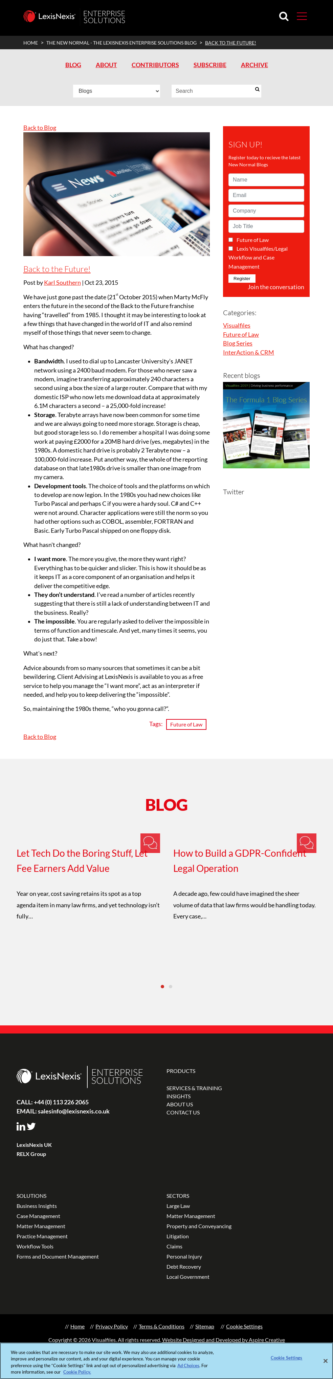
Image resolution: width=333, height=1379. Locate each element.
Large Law (178, 1206)
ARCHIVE (254, 64)
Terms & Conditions (161, 1326)
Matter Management (41, 1226)
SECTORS (177, 1195)
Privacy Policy (111, 1326)
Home (77, 1326)
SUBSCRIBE (210, 64)
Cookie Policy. (77, 1373)
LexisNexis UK (34, 1144)
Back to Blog (39, 127)
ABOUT (106, 64)
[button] (302, 15)
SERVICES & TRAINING (194, 1088)
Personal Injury (184, 1256)
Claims (174, 1246)
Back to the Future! (57, 269)
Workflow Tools (35, 1246)
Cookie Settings (244, 1326)
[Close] (325, 1362)
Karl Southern (62, 282)
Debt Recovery (183, 1266)
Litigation (177, 1236)
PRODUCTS (180, 1071)
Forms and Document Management (58, 1256)
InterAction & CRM (248, 352)
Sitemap (204, 1326)
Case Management (38, 1216)
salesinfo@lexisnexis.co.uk (63, 1111)
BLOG (73, 64)
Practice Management (42, 1236)
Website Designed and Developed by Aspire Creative (223, 1339)
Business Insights (37, 1206)
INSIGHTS (178, 1096)
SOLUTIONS (31, 1195)
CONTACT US (183, 1112)
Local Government (187, 1276)
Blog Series (237, 343)
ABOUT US (179, 1104)
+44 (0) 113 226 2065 (53, 1102)
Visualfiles (236, 325)
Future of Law (186, 724)
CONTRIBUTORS (155, 64)
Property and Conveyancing (198, 1226)
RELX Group (31, 1154)
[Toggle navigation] (299, 15)
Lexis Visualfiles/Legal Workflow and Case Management (258, 257)
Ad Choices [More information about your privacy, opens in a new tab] (188, 1367)
